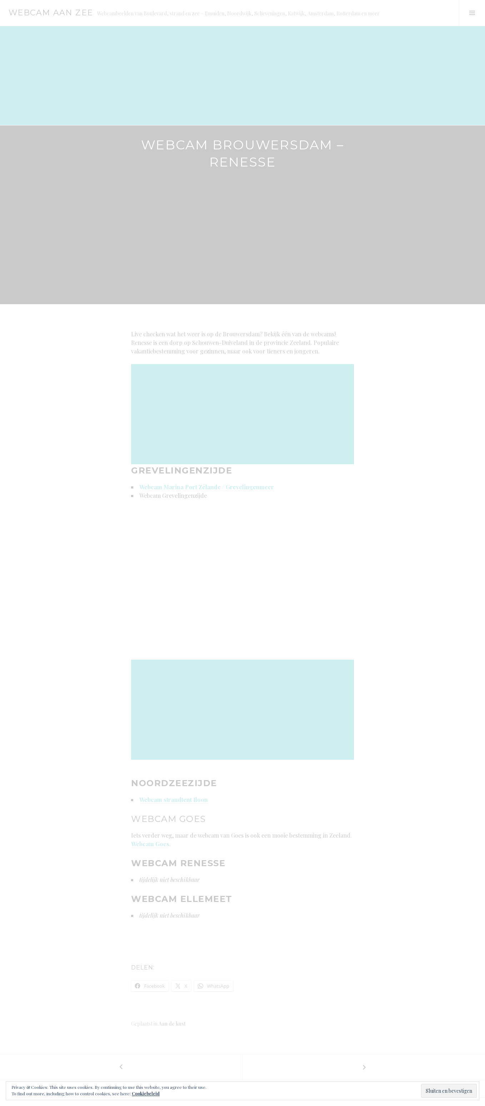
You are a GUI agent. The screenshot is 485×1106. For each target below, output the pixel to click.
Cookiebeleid (146, 1093)
